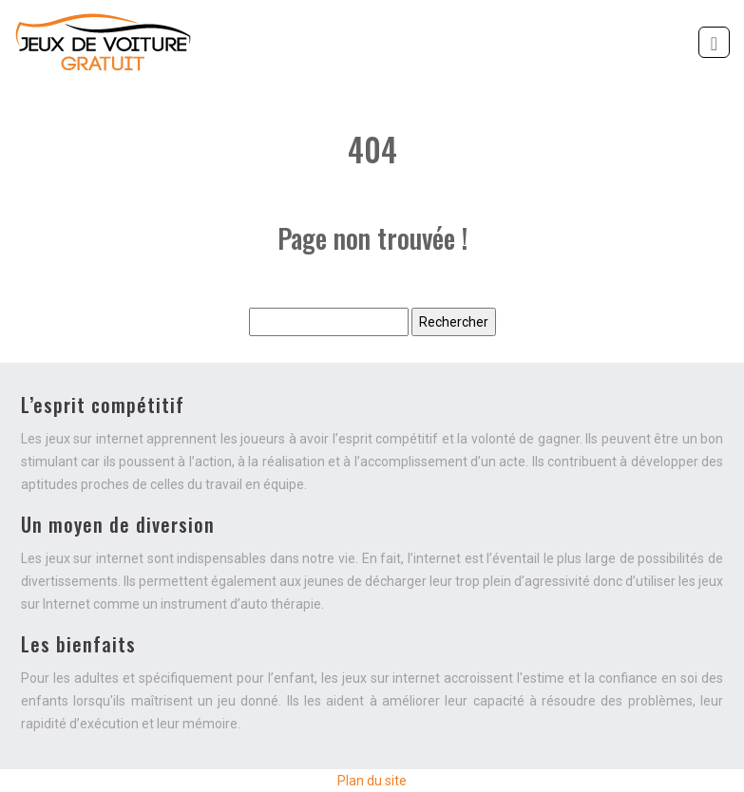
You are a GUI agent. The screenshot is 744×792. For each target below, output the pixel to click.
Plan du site (372, 780)
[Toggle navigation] (714, 42)
